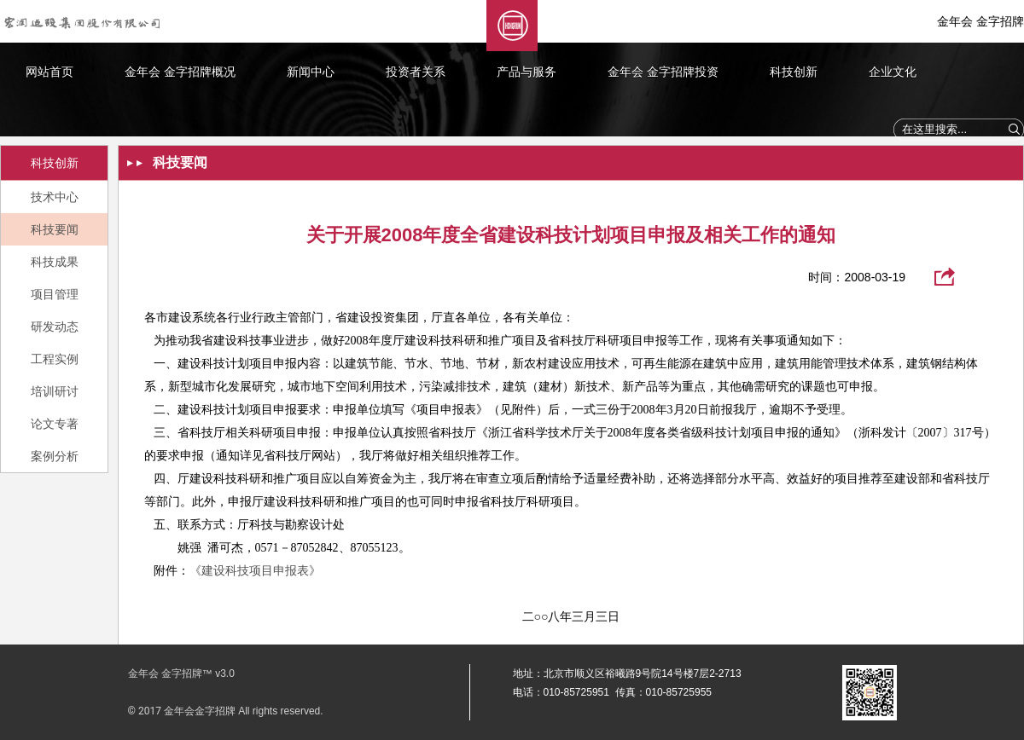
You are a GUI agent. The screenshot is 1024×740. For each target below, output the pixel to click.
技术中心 (55, 197)
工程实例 (55, 359)
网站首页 (49, 71)
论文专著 (55, 424)
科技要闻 (55, 229)
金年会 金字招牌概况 (180, 71)
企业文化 (892, 71)
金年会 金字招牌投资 (663, 71)
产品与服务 (526, 71)
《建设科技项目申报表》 (255, 570)
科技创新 (793, 71)
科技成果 (55, 262)
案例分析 (55, 456)
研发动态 (55, 326)
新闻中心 (311, 71)
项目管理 (55, 294)
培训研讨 (55, 391)
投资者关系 (415, 71)
